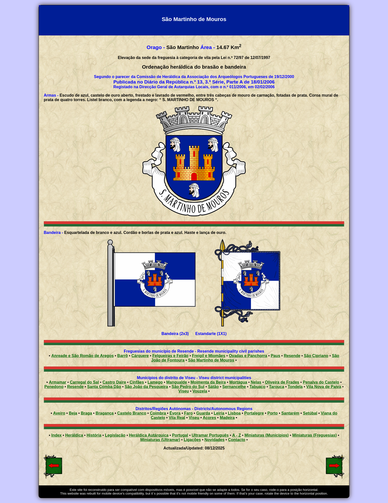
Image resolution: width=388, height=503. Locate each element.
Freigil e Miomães (208, 356)
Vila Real (177, 418)
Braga (86, 413)
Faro (188, 413)
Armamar (57, 382)
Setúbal (310, 413)
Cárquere (140, 356)
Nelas (256, 382)
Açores (209, 418)
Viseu (183, 391)
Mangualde (176, 382)
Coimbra (158, 413)
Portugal (180, 435)
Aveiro (59, 413)
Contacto (236, 440)
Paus (275, 356)
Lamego (155, 382)
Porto (272, 413)
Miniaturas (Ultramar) (160, 440)
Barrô (122, 356)
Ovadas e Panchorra (248, 356)
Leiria (219, 413)
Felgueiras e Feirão (170, 356)
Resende (292, 356)
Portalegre (254, 413)
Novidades (214, 440)
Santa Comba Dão (104, 387)
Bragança (105, 413)
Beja (73, 413)
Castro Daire (114, 382)
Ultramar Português (210, 435)
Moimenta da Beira (208, 382)
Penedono (53, 387)
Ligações (192, 440)
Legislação (115, 435)
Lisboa (234, 413)
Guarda (203, 413)
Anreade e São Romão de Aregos (82, 356)
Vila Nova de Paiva (323, 387)
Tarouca (276, 387)
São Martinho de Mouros (211, 360)
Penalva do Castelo (321, 382)
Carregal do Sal (84, 382)
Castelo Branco (131, 413)
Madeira (227, 418)
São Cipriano (316, 356)
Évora (175, 413)
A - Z (236, 435)
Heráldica (74, 435)
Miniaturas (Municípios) (266, 435)
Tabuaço (257, 387)
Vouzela (200, 391)
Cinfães (137, 382)
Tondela (295, 387)
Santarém (290, 413)
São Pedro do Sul (187, 387)
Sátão (213, 387)
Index (56, 435)
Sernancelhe (234, 387)
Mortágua (238, 382)
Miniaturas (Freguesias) (314, 435)
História (94, 435)
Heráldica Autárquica (148, 435)
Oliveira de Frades (282, 382)
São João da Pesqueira (146, 387)
